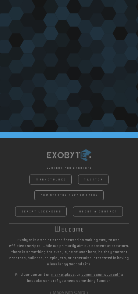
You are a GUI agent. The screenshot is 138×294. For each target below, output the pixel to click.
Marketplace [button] (51, 179)
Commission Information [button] (69, 195)
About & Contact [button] (98, 211)
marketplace (63, 274)
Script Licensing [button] (41, 211)
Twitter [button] (93, 179)
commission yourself (100, 274)
